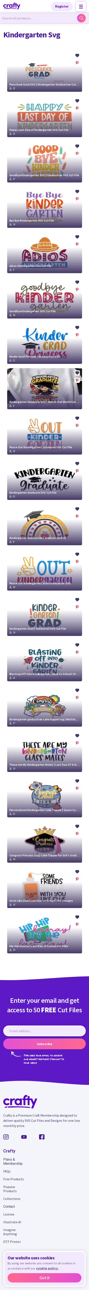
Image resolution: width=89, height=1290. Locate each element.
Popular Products (10, 1189)
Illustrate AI (12, 1222)
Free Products (13, 1179)
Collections (11, 1198)
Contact (9, 1206)
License (8, 1214)
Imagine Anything (10, 1232)
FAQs (7, 1171)
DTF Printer (12, 1241)
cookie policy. (47, 1268)
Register (62, 6)
